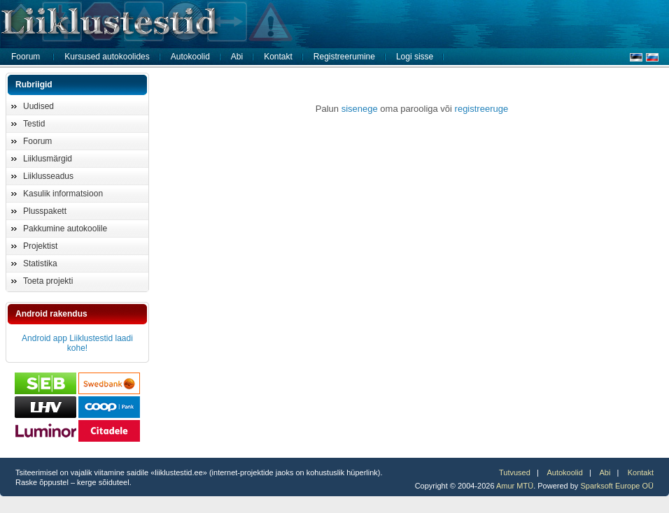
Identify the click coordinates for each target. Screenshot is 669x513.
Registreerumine (344, 57)
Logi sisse (414, 57)
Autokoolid (190, 57)
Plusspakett (44, 211)
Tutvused (514, 472)
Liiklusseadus (48, 176)
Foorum (25, 57)
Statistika (40, 263)
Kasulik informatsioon (63, 193)
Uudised (38, 106)
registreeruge (482, 108)
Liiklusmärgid (47, 159)
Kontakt (278, 57)
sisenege (359, 108)
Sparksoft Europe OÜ (617, 486)
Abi (237, 57)
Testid (34, 124)
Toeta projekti (48, 281)
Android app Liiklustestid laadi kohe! (77, 343)
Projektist (40, 246)
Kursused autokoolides (106, 57)
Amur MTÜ (514, 486)
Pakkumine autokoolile (65, 228)
